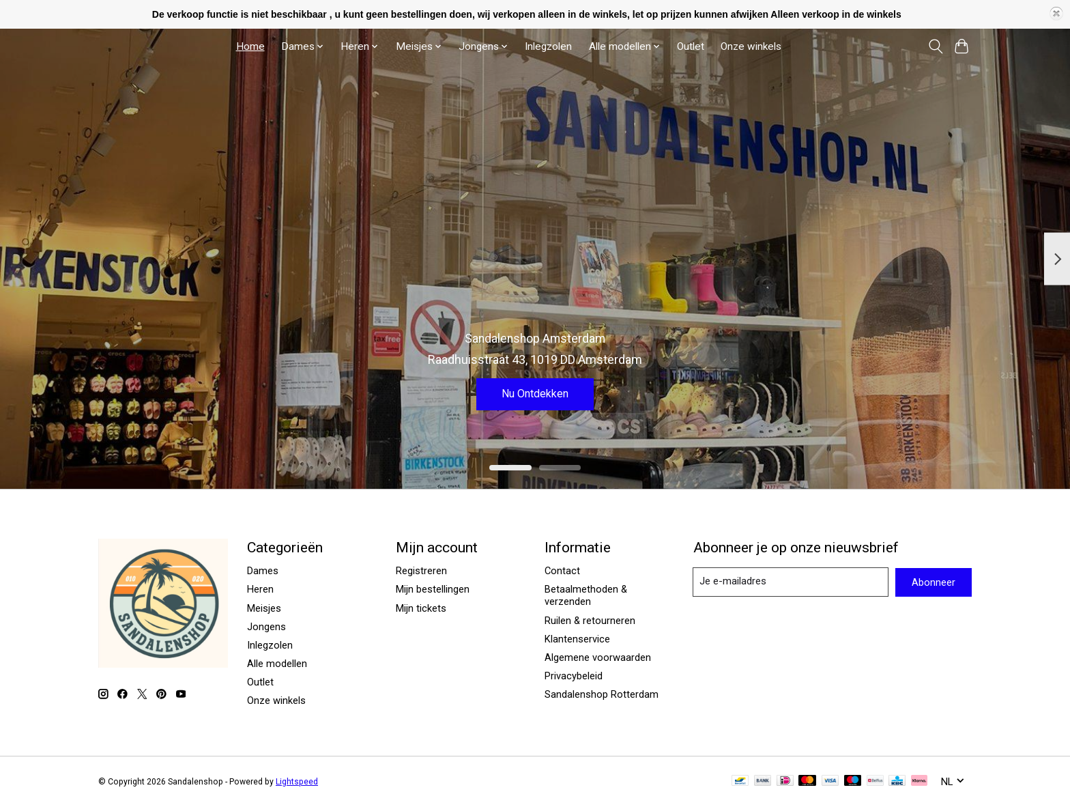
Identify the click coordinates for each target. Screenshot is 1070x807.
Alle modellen (277, 663)
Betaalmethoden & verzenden (586, 595)
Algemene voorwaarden (598, 657)
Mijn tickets (421, 608)
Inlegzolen (548, 46)
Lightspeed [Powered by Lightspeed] (297, 782)
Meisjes (264, 608)
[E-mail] (790, 582)
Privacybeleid (574, 676)
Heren (260, 589)
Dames (262, 571)
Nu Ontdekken (535, 391)
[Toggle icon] (935, 46)
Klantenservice (577, 639)
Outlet (690, 46)
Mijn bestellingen (432, 589)
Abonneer (933, 582)
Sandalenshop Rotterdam (602, 694)
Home (250, 46)
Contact (562, 571)
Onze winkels (751, 46)
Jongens (266, 627)
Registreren (421, 571)
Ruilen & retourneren (590, 620)
